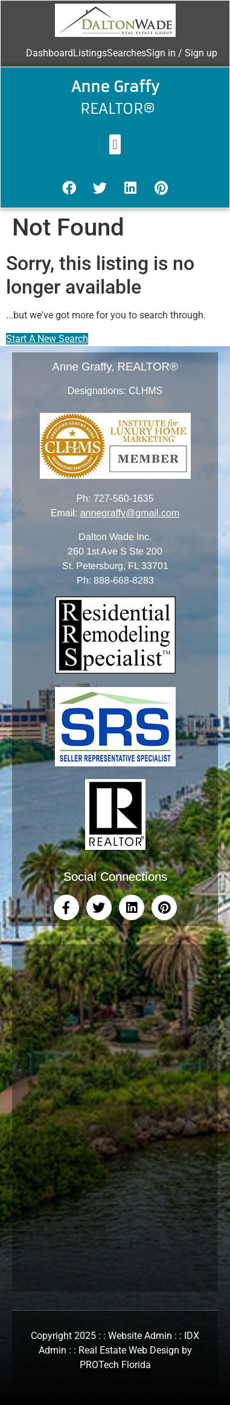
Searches (126, 53)
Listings (90, 53)
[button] (115, 144)
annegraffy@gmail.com (129, 513)
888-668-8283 (124, 580)
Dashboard (49, 53)
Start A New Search (47, 338)
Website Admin (140, 1335)
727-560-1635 (124, 498)
